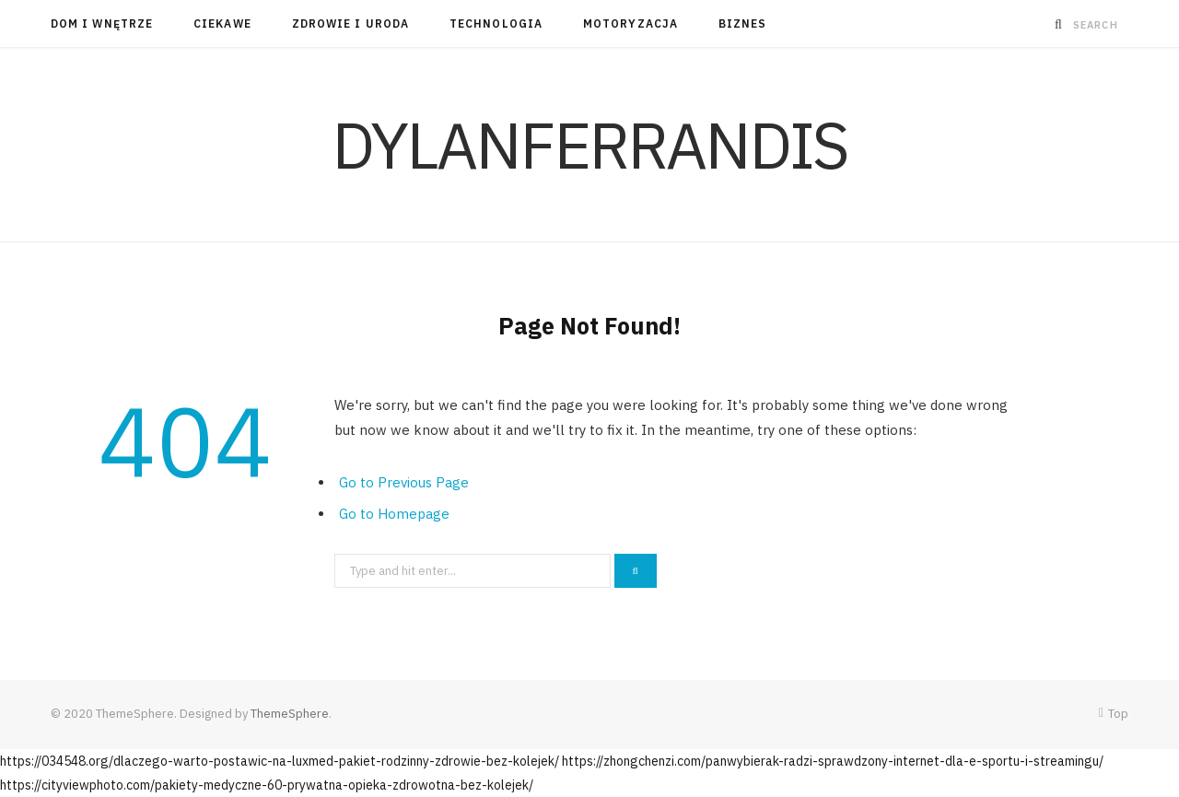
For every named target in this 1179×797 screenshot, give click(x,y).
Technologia (496, 23)
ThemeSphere (290, 713)
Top (1113, 713)
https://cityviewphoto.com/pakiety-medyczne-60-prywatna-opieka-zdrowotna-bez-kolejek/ (266, 785)
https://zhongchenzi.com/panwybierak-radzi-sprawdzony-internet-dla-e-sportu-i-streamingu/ (832, 761)
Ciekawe (222, 23)
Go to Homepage (394, 513)
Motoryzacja (630, 23)
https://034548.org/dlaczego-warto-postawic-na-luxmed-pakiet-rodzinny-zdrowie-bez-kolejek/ (279, 761)
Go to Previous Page (404, 482)
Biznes (742, 23)
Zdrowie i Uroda (350, 23)
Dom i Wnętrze (102, 23)
